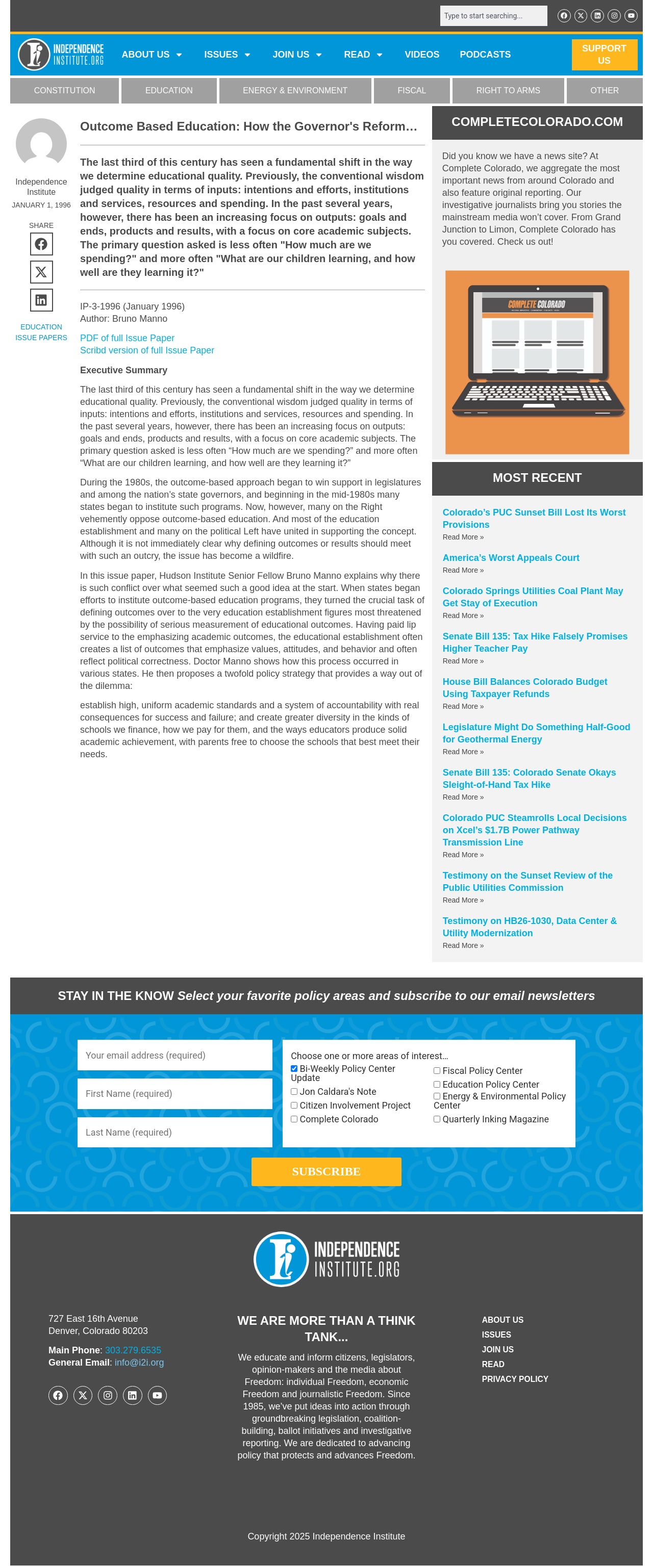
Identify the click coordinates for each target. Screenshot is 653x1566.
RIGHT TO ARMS (508, 91)
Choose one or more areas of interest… (369, 1056)
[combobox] (493, 16)
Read (492, 1364)
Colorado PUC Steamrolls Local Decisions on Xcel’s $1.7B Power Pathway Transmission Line (535, 830)
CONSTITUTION (64, 91)
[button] (41, 244)
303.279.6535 (133, 1351)
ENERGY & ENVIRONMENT (295, 91)
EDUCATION (169, 91)
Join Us (497, 1350)
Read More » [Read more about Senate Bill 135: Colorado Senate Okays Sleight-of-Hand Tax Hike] (463, 797)
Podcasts (485, 55)
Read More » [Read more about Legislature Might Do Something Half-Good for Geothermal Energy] (463, 752)
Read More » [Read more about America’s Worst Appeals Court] (463, 570)
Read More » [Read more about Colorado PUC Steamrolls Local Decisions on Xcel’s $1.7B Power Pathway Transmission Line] (463, 855)
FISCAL (412, 91)
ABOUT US (152, 55)
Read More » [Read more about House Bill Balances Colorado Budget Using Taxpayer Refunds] (463, 706)
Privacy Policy (515, 1379)
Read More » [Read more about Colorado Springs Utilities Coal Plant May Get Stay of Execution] (463, 615)
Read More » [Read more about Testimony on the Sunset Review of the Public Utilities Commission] (463, 900)
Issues (228, 55)
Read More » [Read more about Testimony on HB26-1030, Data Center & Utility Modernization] (463, 945)
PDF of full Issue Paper (127, 338)
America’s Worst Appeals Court (511, 558)
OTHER (604, 91)
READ (364, 55)
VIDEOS (422, 55)
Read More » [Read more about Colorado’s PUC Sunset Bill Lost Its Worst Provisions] (463, 537)
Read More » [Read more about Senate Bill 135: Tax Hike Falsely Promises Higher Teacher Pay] (463, 661)
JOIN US (297, 55)
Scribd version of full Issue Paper (147, 350)
